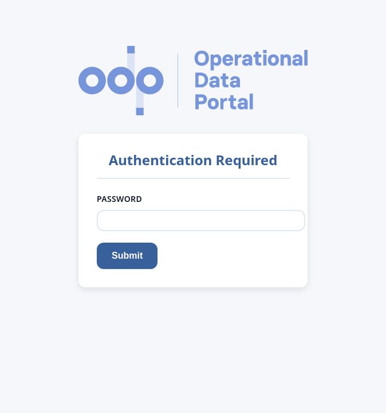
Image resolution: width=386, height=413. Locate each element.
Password (120, 198)
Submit (127, 255)
